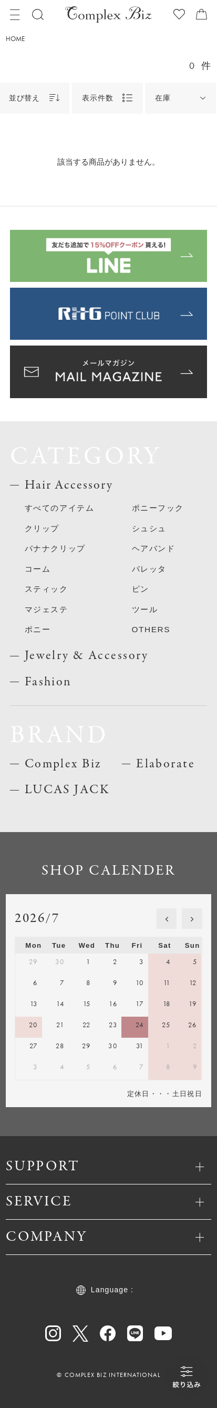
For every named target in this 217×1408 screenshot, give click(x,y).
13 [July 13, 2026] (34, 1003)
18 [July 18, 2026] (167, 1003)
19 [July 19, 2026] (193, 1003)
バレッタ (149, 568)
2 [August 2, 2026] (195, 1045)
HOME (15, 38)
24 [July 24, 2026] (140, 1024)
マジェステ (46, 609)
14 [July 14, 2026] (60, 1003)
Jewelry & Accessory (87, 655)
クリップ (42, 528)
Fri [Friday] (137, 945)
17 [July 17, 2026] (140, 1003)
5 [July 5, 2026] (195, 961)
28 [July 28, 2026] (60, 1045)
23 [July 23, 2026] (113, 1024)
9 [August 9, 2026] (195, 1066)
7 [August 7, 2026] (141, 1066)
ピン (140, 588)
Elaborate (165, 764)
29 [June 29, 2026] (33, 961)
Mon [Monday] (33, 945)
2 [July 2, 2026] (115, 961)
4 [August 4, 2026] (62, 1066)
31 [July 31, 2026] (140, 1045)
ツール (145, 609)
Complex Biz (63, 764)
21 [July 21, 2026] (60, 1024)
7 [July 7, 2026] (62, 982)
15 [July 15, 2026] (87, 1003)
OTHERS (151, 629)
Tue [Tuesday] (59, 945)
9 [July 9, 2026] (115, 982)
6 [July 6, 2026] (35, 982)
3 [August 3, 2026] (35, 1066)
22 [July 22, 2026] (86, 1024)
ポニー (38, 629)
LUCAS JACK (67, 789)
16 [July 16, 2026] (113, 1003)
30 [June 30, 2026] (59, 961)
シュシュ (149, 528)
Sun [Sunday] (192, 945)
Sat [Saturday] (164, 945)
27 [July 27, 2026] (33, 1045)
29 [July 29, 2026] (86, 1045)
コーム (38, 568)
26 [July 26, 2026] (192, 1024)
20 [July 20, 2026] (33, 1024)
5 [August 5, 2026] (88, 1066)
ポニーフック (158, 507)
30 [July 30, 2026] (112, 1045)
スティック (46, 588)
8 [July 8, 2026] (88, 982)
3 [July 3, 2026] (141, 961)
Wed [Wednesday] (86, 945)
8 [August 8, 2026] (168, 1066)
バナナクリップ (55, 548)
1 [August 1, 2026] (168, 1045)
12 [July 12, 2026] (193, 982)
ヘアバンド (153, 548)
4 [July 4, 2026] (168, 961)
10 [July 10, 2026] (140, 982)
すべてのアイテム (59, 507)
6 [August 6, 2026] (115, 1066)
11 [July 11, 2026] (167, 982)
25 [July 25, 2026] (166, 1024)
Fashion (48, 682)
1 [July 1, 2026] (88, 961)
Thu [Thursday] (112, 945)
